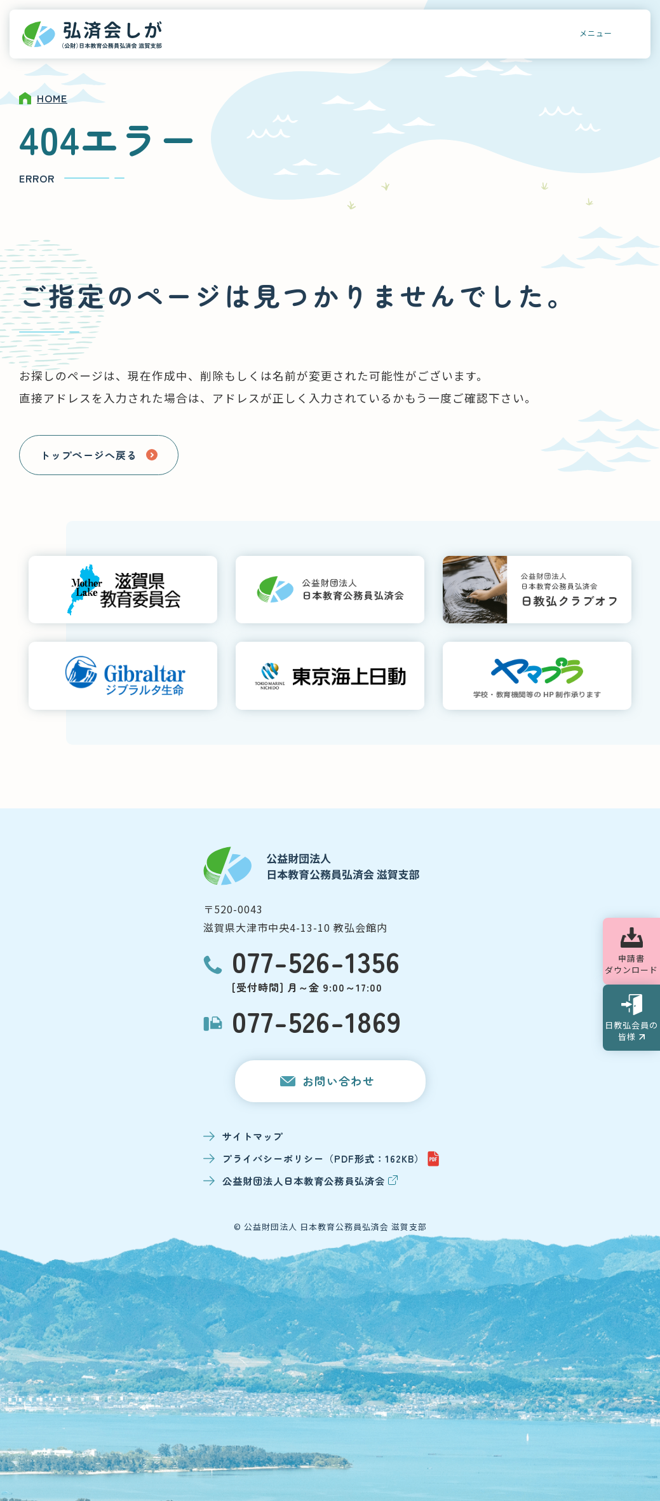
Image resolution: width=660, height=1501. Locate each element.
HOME (52, 98)
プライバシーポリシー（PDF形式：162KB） (331, 1159)
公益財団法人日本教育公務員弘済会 (310, 1180)
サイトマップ (252, 1136)
